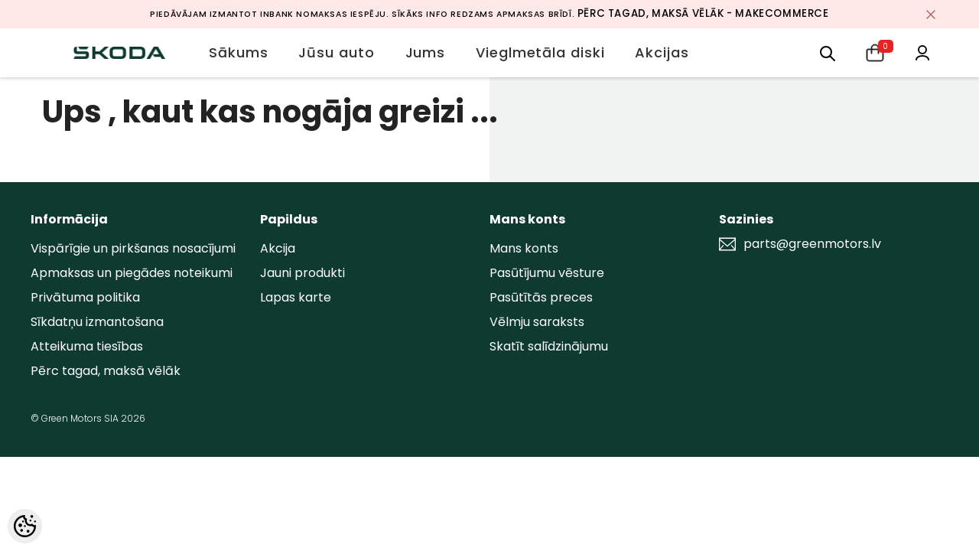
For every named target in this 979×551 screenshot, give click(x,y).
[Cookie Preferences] (25, 526)
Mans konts (524, 248)
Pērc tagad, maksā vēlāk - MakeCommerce (703, 13)
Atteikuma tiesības (87, 346)
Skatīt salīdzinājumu (549, 346)
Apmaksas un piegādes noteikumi (132, 273)
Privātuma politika (85, 297)
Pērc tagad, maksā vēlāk (106, 371)
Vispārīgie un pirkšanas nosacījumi (133, 248)
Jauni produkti (302, 273)
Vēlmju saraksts (537, 322)
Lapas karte (295, 297)
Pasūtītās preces (541, 297)
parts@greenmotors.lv (812, 244)
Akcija (277, 248)
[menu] (827, 52)
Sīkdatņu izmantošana (97, 322)
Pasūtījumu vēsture (547, 273)
